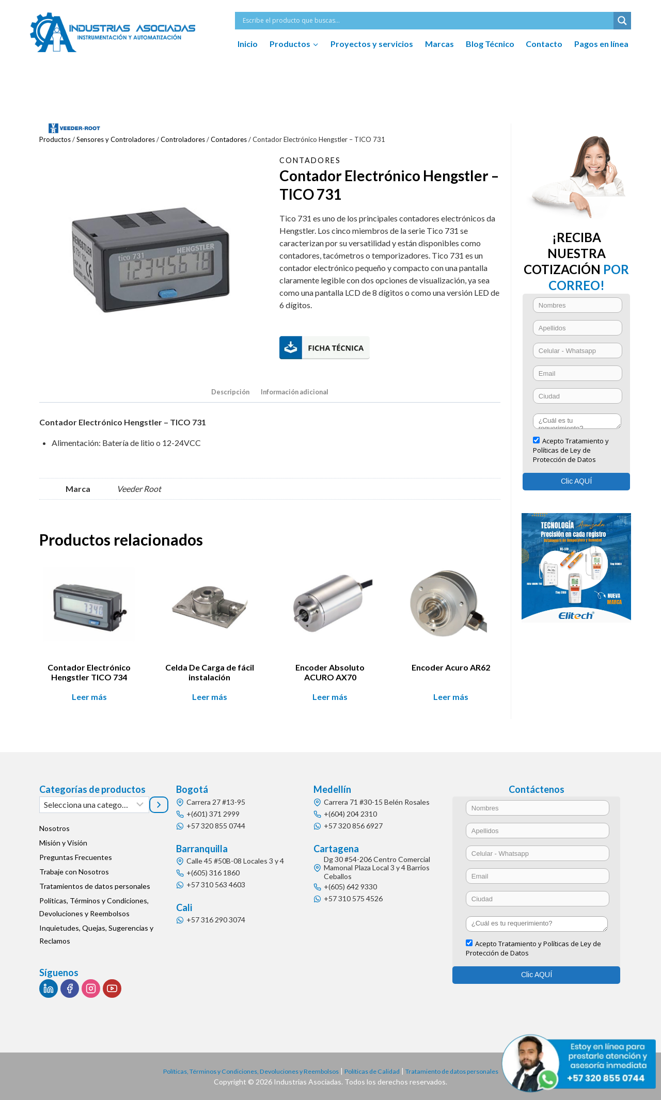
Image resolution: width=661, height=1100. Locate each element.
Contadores (313, 160)
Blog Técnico (490, 44)
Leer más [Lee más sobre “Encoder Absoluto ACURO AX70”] (330, 699)
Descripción (225, 393)
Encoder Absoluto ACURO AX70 (330, 674)
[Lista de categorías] (94, 804)
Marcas (439, 44)
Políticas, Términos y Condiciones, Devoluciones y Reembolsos (94, 907)
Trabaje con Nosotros (74, 872)
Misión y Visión (63, 843)
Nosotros (54, 828)
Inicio (248, 44)
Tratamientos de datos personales (94, 886)
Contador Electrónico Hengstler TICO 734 (89, 674)
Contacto (544, 44)
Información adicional (296, 393)
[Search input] (427, 20)
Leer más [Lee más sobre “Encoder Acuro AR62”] (450, 699)
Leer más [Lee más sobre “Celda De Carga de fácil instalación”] (209, 699)
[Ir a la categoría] (159, 804)
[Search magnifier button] (622, 20)
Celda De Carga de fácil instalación (209, 674)
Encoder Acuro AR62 (451, 669)
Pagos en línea (601, 44)
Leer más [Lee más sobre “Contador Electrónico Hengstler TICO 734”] (89, 699)
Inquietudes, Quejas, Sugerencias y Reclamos (96, 935)
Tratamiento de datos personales (468, 1070)
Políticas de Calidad (378, 1070)
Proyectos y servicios (371, 44)
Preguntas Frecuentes (75, 857)
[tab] (225, 394)
